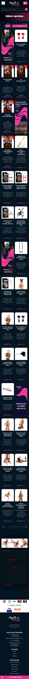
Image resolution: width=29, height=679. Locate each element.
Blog (14, 651)
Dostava (14, 671)
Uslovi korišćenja (14, 662)
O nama (14, 653)
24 (8, 26)
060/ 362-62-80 (14, 677)
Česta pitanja (14, 664)
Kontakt (14, 656)
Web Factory (14, 627)
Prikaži (8, 23)
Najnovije (19, 26)
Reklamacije (14, 669)
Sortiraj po (24, 23)
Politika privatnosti (14, 673)
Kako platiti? (14, 667)
